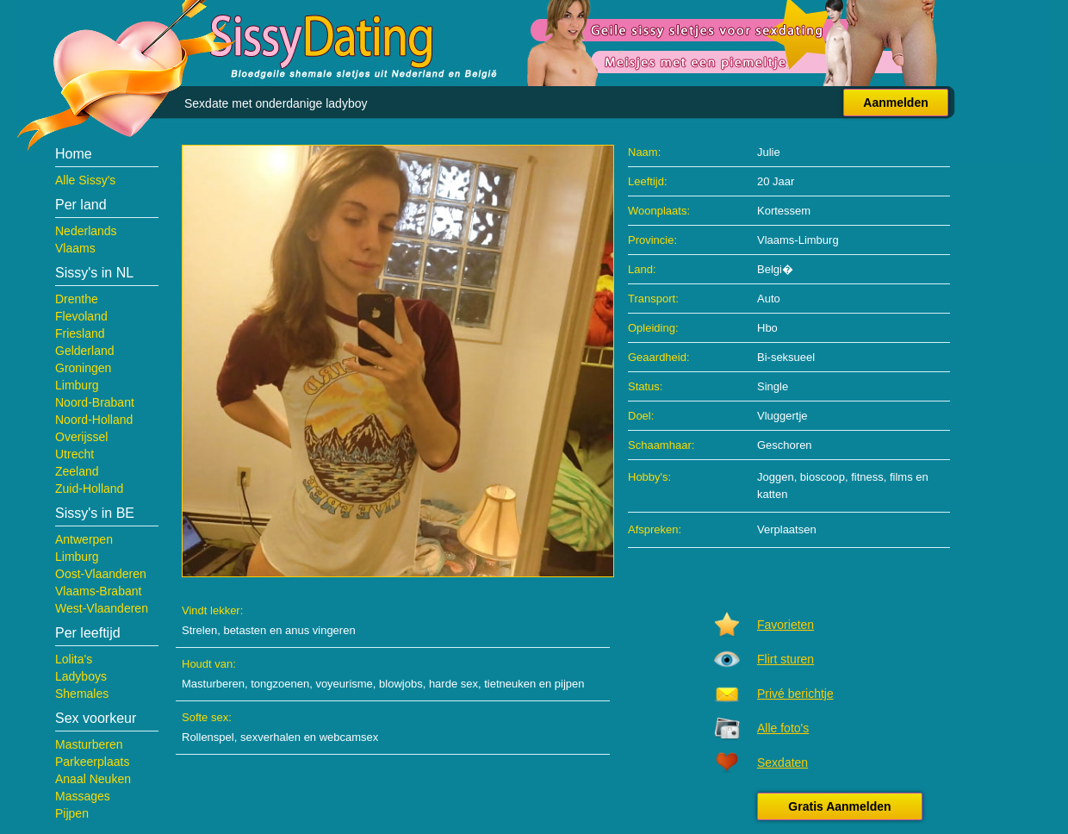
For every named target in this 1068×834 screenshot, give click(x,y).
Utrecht (74, 454)
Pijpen (72, 813)
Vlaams (75, 248)
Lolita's (73, 659)
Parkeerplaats (92, 762)
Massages (82, 796)
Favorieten (785, 625)
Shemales (82, 693)
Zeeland (77, 471)
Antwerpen (84, 539)
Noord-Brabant (94, 402)
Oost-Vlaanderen (100, 574)
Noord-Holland (94, 419)
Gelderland (85, 351)
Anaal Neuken (93, 779)
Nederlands (86, 231)
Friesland (80, 333)
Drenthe (76, 299)
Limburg (77, 385)
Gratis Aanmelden (839, 806)
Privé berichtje (795, 693)
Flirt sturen (785, 659)
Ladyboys (81, 676)
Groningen (83, 368)
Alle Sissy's (85, 180)
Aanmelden (895, 102)
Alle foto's (783, 728)
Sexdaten (782, 762)
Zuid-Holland (89, 488)
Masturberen (89, 744)
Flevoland (81, 316)
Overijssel (81, 437)
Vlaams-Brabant (98, 591)
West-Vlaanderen (101, 608)
